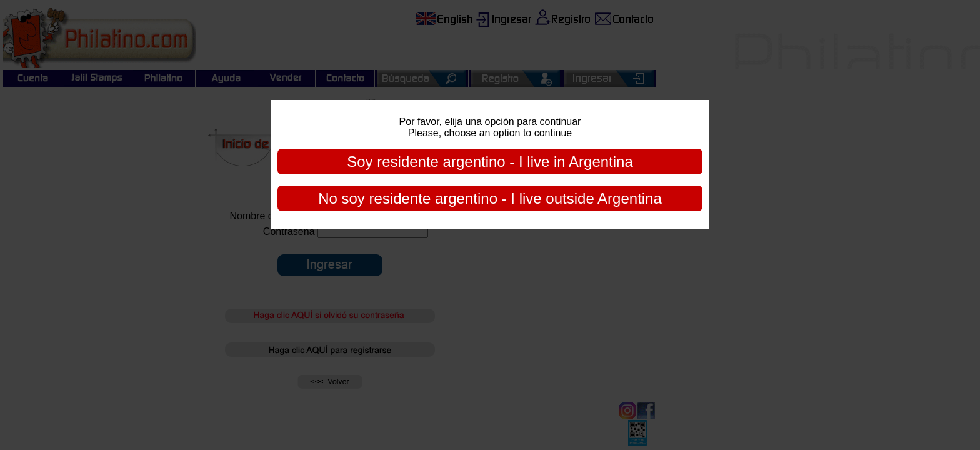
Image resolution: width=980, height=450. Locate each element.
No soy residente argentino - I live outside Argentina (490, 198)
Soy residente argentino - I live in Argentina (490, 161)
